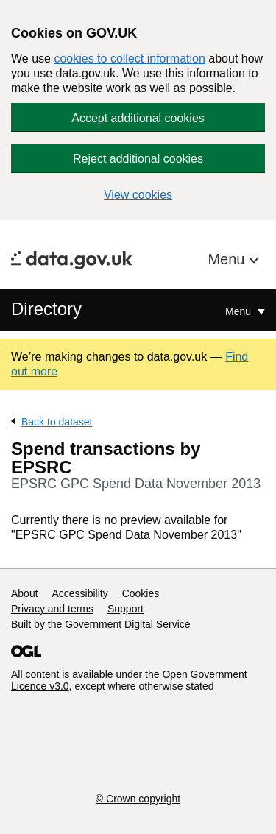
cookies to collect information (129, 58)
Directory (46, 309)
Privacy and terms (52, 609)
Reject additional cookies (138, 158)
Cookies (141, 593)
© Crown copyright (138, 799)
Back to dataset (57, 422)
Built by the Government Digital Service (101, 624)
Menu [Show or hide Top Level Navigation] (239, 311)
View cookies (138, 194)
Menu (228, 259)
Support (125, 609)
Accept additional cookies (138, 118)
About (24, 593)
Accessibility (79, 593)
